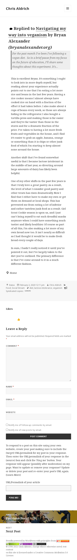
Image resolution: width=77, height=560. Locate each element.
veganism (57, 288)
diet (31, 288)
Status (12, 285)
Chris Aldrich (17, 8)
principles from (55, 540)
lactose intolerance (43, 288)
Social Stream (18, 288)
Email (10, 399)
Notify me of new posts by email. (25, 430)
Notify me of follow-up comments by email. (30, 425)
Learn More (13, 474)
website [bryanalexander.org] (28, 291)
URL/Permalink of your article (23, 482)
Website (10, 412)
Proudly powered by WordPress (21, 540)
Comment (12, 346)
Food (8, 288)
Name (10, 386)
